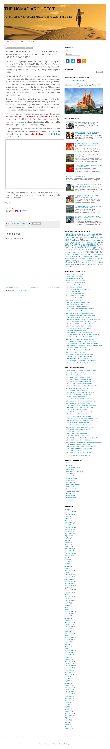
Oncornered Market (71, 489)
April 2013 (67, 683)
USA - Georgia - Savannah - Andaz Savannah (79, 328)
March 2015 (68, 648)
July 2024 (67, 538)
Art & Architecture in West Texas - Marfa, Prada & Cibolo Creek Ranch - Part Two (88, 185)
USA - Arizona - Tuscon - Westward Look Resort (79, 313)
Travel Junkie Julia (71, 497)
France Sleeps (99, 247)
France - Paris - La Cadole (73, 375)
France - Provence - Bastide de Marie (76, 280)
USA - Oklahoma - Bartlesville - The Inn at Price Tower (81, 341)
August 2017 (68, 616)
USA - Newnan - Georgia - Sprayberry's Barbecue (80, 427)
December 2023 (69, 553)
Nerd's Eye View (70, 482)
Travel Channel (70, 495)
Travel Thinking (80, 264)
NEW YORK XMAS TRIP (72, 252)
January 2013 (68, 689)
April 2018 (67, 607)
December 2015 (69, 637)
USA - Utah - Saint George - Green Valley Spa (79, 356)
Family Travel (81, 248)
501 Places (69, 465)
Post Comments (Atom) (19, 290)
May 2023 (67, 564)
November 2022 (69, 577)
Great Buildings (70, 249)
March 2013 (68, 685)
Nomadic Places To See (76, 254)
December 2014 (69, 650)
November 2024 (69, 529)
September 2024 (69, 533)
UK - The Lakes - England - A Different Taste (78, 394)
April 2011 (67, 726)
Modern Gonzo (70, 480)
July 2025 (67, 516)
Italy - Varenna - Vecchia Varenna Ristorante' (78, 381)
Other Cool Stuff (96, 254)
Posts (68, 51)
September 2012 (69, 698)
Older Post (57, 287)
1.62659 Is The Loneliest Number (75, 176)
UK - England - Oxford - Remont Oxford (77, 304)
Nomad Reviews (90, 252)
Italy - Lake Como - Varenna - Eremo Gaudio (78, 289)
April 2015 (67, 646)
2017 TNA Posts (72, 240)
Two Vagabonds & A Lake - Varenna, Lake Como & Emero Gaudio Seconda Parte (88, 206)
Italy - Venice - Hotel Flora (73, 300)
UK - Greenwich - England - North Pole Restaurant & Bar (82, 386)
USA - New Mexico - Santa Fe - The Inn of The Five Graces (83, 335)
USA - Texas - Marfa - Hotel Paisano (76, 352)
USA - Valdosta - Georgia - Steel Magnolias (78, 455)
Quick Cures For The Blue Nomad (78, 259)
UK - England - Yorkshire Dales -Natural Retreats (80, 308)
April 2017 (67, 618)
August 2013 (68, 674)
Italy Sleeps (93, 249)
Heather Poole (70, 469)
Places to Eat (71, 257)
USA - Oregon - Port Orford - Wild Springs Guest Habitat (82, 343)
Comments (69, 54)
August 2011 (68, 718)
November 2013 (69, 668)
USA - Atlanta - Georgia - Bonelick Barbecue (78, 399)
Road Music (82, 260)
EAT (27, 42)
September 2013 (69, 672)
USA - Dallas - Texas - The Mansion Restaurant (79, 407)
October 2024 (68, 531)
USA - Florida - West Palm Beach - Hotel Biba (79, 326)
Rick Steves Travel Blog (73, 491)
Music (99, 249)
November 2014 (69, 652)
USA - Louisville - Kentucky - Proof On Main (78, 416)
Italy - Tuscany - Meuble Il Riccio (75, 296)
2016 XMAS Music (73, 238)
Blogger (68, 744)
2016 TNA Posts (98, 236)
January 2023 (68, 572)
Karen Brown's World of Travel (74, 471)
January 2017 (68, 624)
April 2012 (67, 709)
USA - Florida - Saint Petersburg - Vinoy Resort (79, 324)
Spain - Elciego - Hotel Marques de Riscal (78, 302)
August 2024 (68, 536)
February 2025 (69, 523)
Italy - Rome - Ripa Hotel (73, 291)
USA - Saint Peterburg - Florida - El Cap (77, 435)
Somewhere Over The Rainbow (75, 81)
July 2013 (67, 676)
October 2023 (68, 557)
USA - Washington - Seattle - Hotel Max (77, 358)
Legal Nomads (70, 476)
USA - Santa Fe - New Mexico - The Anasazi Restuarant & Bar (83, 442)
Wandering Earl (70, 502)
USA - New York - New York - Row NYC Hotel (79, 337)
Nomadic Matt (70, 487)
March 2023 (68, 568)
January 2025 (68, 525)
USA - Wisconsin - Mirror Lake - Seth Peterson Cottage (81, 363)
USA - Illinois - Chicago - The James (76, 330)
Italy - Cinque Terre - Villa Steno (75, 285)
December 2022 (69, 575)
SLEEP (21, 42)
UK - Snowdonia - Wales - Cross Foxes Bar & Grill (80, 392)
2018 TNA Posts (90, 240)
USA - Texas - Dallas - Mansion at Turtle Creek (79, 350)
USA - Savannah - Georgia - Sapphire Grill (78, 444)
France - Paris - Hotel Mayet (74, 276)
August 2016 (68, 629)
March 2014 (68, 659)
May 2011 (67, 724)
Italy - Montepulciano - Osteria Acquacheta (78, 377)
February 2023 (69, 570)
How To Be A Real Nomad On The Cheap (86, 122)
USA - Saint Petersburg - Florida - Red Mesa (78, 440)
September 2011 (69, 715)
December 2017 (69, 611)
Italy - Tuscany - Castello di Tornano (76, 293)
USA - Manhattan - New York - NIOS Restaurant (79, 420)
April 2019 (67, 594)
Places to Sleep (90, 257)
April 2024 (67, 544)
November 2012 (69, 694)
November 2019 (69, 592)
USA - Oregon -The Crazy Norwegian (76, 433)
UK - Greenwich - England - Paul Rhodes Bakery (80, 388)
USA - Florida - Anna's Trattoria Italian (76, 409)
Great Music (78, 249)
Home (33, 287)
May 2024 (67, 542)
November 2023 (69, 555)
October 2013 (68, 670)
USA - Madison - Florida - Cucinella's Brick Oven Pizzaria (82, 418)
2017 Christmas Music (91, 238)
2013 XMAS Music (88, 234)
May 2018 (67, 605)
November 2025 (69, 514)
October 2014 (68, 655)
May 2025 (67, 518)
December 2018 (69, 601)
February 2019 (69, 596)
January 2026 (68, 509)
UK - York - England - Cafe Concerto (76, 396)
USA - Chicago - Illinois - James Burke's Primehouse (81, 405)
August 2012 (68, 700)
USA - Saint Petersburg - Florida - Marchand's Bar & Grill (82, 438)
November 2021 (69, 583)
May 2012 (67, 707)
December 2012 (69, 691)
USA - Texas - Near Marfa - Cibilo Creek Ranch (79, 354)
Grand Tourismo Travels (73, 467)
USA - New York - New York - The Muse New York (80, 339)
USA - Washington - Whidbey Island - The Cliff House (81, 361)
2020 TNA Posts (79, 244)
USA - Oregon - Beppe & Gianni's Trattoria (78, 429)
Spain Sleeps (90, 261)
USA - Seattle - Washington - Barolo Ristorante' (79, 448)
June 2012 (67, 705)
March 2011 (68, 728)
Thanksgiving (100, 260)
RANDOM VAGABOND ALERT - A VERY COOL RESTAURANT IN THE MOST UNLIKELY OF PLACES (88, 145)
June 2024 (67, 540)
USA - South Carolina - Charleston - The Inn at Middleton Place (84, 345)
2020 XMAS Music (96, 244)
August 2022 (68, 579)
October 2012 (68, 696)
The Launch (86, 262)
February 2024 (69, 548)
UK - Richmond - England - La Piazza (76, 390)
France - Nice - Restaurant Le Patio (76, 373)
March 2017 (68, 620)
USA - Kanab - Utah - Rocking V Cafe (76, 414)
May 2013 (67, 681)
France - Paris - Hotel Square (74, 278)
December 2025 (69, 512)
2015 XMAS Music (84, 236)
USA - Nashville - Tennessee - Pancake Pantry (79, 425)
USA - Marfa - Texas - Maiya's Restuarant (77, 422)
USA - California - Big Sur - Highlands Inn (77, 317)
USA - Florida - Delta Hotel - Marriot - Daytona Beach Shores (83, 319)
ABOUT (14, 42)
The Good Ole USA (72, 262)
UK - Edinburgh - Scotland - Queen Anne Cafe (79, 383)
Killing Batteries (70, 474)
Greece (85, 249)
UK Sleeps (93, 264)
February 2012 (69, 713)
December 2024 (69, 527)
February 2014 (69, 661)
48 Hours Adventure (71, 463)
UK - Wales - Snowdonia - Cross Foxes (77, 311)
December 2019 (69, 590)
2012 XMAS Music (71, 234)
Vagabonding (70, 500)
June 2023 (67, 562)
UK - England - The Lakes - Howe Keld (77, 306)
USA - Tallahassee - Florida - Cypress (76, 451)
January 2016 (68, 635)
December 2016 (69, 627)
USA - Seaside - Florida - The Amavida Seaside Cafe (81, 446)
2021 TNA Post (14, 226)
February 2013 (69, 687)
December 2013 (69, 666)
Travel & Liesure (70, 493)
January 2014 (68, 663)
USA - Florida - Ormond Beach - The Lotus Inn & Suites (81, 322)
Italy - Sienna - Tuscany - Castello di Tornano (78, 379)
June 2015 (67, 644)
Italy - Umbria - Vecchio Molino (74, 298)
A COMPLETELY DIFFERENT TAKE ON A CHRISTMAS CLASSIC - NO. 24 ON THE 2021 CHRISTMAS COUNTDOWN (88, 218)
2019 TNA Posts (84, 242)
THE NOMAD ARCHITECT (29, 9)
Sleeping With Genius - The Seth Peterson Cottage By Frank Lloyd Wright (87, 196)
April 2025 (67, 520)
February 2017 (69, 622)
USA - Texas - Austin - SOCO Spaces (76, 347)
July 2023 (67, 559)
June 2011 (67, 722)
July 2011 (67, 720)
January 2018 (68, 609)
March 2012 (68, 711)
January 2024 (68, 551)
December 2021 (69, 581)
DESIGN (33, 42)
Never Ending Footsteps (73, 484)
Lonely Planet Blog (71, 478)
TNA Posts (94, 262)
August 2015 (68, 642)
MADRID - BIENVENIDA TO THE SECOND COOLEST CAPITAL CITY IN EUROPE (87, 133)
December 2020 (69, 585)
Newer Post (9, 287)
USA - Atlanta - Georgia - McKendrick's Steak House (81, 401)
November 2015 (69, 640)
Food (91, 248)
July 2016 (67, 631)
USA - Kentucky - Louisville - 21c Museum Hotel (79, 332)
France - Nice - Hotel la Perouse (75, 274)
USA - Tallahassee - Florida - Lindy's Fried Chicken (80, 453)
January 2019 (68, 598)
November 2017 (69, 613)
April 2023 (67, 566)
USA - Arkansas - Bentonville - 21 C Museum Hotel (80, 315)
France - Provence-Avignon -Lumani (76, 283)
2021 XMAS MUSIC (24, 226)
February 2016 (69, 633)
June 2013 (67, 679)
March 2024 (68, 546)
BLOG (7, 42)
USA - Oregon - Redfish (72, 431)
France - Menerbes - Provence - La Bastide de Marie (81, 370)
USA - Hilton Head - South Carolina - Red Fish (79, 412)
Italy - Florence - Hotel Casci (74, 287)
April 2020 (67, 588)
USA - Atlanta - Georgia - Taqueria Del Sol (78, 403)
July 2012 (67, 702)
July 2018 (67, 603)
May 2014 (67, 657)
